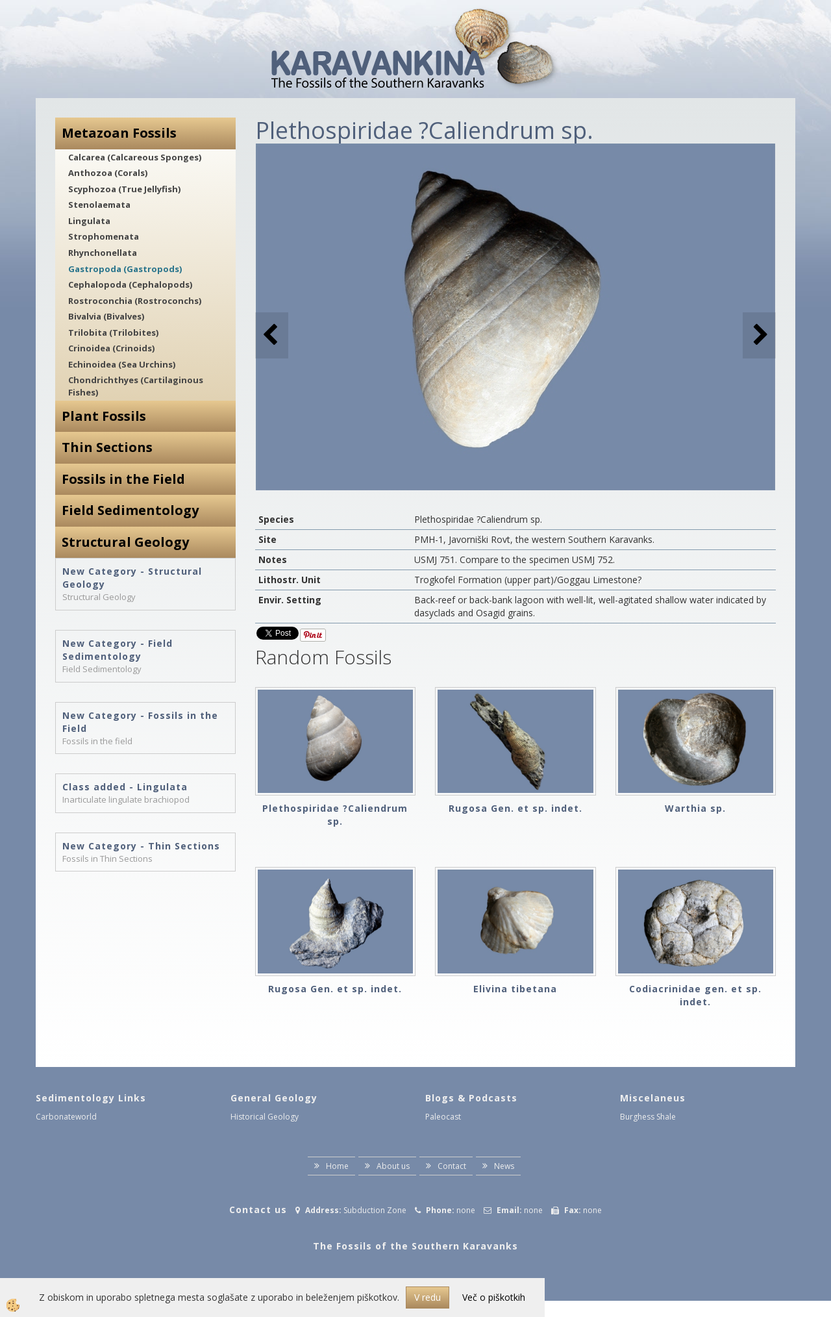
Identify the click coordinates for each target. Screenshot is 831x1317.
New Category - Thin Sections (141, 846)
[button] (759, 335)
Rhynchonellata (102, 252)
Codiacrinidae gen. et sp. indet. (695, 995)
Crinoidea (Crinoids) (111, 348)
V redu (427, 1297)
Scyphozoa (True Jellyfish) (124, 189)
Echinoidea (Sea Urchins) (121, 364)
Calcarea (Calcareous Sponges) (134, 157)
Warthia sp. (695, 808)
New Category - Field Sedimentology (117, 649)
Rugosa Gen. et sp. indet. (515, 808)
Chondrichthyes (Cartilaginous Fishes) (135, 386)
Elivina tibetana (515, 989)
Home (337, 1166)
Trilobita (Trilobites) (113, 332)
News (504, 1166)
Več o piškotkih (493, 1297)
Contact (452, 1166)
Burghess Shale (648, 1116)
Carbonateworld (66, 1116)
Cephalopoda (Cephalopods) (130, 284)
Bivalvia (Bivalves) (106, 316)
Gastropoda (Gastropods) (125, 269)
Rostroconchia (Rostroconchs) (134, 301)
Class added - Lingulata (125, 787)
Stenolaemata (99, 204)
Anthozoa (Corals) (107, 173)
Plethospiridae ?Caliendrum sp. (335, 814)
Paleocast (443, 1116)
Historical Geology (264, 1116)
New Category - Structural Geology (132, 577)
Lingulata (89, 221)
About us (393, 1166)
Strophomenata (103, 236)
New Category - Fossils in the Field (140, 721)
